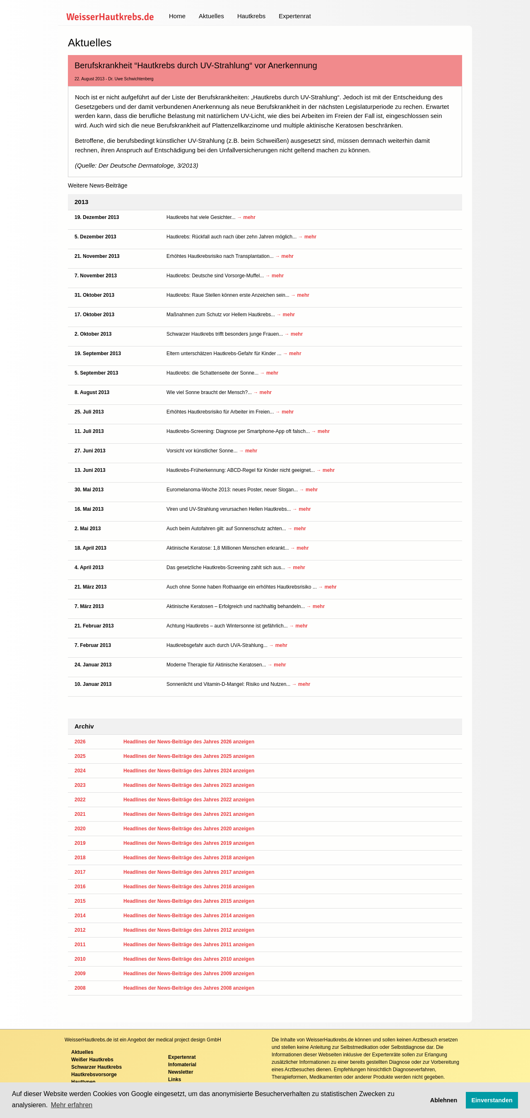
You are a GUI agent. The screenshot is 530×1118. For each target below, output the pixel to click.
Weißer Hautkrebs (92, 1060)
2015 (80, 901)
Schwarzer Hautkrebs (96, 1067)
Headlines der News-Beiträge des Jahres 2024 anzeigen (188, 771)
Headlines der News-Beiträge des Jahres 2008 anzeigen (188, 988)
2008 (80, 988)
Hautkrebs (251, 15)
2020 (80, 829)
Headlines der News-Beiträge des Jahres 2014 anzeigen (188, 915)
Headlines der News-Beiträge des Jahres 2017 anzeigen (188, 872)
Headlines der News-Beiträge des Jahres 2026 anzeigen (188, 742)
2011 (80, 944)
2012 (80, 930)
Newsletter (180, 1072)
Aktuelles (211, 15)
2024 (80, 771)
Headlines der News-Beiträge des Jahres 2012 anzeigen (188, 930)
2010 (80, 959)
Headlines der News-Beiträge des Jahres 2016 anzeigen (188, 887)
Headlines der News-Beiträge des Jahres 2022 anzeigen (188, 800)
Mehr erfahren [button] (72, 1104)
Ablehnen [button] (444, 1100)
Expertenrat (295, 15)
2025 (80, 756)
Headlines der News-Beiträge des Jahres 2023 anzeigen (188, 785)
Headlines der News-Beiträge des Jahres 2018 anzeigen (188, 858)
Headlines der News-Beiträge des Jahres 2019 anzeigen (188, 843)
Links (174, 1079)
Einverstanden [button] (492, 1100)
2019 (80, 843)
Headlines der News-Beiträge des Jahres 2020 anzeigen (188, 829)
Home (177, 15)
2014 (80, 915)
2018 (80, 858)
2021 (80, 814)
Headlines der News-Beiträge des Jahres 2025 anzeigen (188, 756)
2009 (80, 973)
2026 (80, 742)
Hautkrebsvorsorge (94, 1074)
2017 (80, 872)
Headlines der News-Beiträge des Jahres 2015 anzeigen (188, 901)
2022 (80, 800)
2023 (80, 785)
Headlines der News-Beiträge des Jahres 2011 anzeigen (188, 944)
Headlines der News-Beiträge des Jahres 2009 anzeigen (188, 973)
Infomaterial (182, 1065)
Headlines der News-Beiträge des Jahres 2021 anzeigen (188, 814)
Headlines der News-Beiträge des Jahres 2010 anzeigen (188, 959)
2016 (80, 887)
